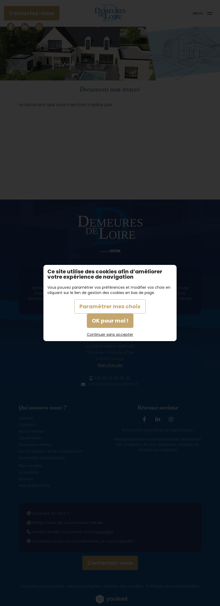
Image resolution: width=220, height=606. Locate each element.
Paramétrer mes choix (110, 306)
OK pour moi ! (110, 320)
